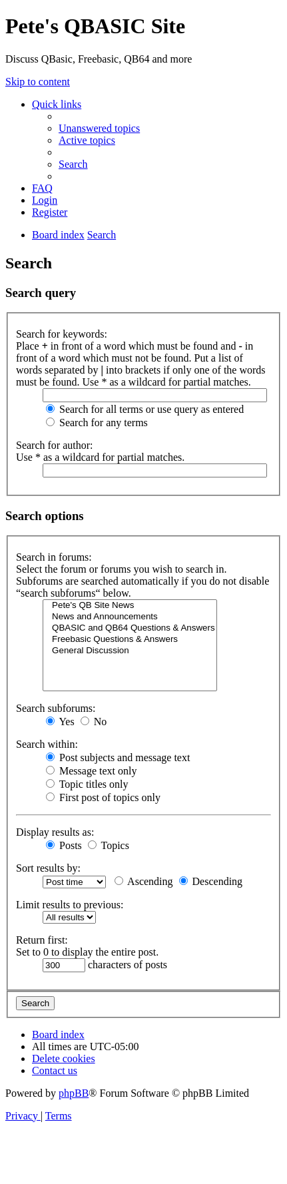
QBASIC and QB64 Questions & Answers (129, 628)
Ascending (144, 881)
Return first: (42, 940)
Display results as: (55, 832)
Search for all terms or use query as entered (145, 409)
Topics (108, 845)
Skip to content (37, 81)
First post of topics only (103, 797)
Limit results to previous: (69, 904)
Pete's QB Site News (129, 605)
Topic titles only (87, 784)
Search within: (47, 744)
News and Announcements (129, 617)
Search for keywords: (61, 334)
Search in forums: (54, 557)
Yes (60, 721)
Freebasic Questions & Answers (129, 639)
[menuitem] (99, 128)
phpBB (74, 1093)
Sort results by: (48, 868)
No (94, 721)
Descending (211, 881)
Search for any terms (97, 422)
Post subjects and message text (118, 757)
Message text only (91, 770)
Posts (64, 845)
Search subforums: (56, 708)
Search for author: (54, 445)
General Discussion (129, 651)
